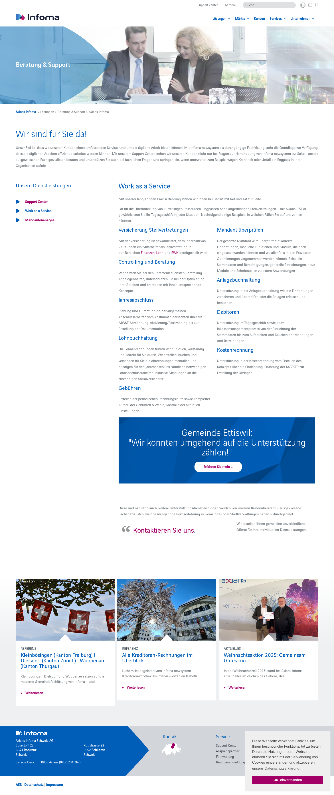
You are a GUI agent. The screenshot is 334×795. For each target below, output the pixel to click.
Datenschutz (33, 784)
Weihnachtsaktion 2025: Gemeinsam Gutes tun (265, 657)
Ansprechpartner (227, 750)
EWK (175, 252)
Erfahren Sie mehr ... (218, 466)
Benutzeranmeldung (230, 762)
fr (316, 4)
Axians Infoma (26, 111)
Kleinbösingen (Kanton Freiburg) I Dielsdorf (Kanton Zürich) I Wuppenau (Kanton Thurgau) (62, 660)
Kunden (259, 18)
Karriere (229, 4)
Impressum (54, 784)
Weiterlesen (33, 692)
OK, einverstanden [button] (287, 780)
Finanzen (148, 252)
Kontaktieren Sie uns (163, 529)
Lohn (160, 252)
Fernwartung (225, 756)
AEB (19, 784)
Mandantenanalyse (39, 219)
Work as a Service (38, 210)
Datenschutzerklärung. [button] (282, 768)
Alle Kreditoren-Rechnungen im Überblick (157, 657)
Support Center (206, 4)
